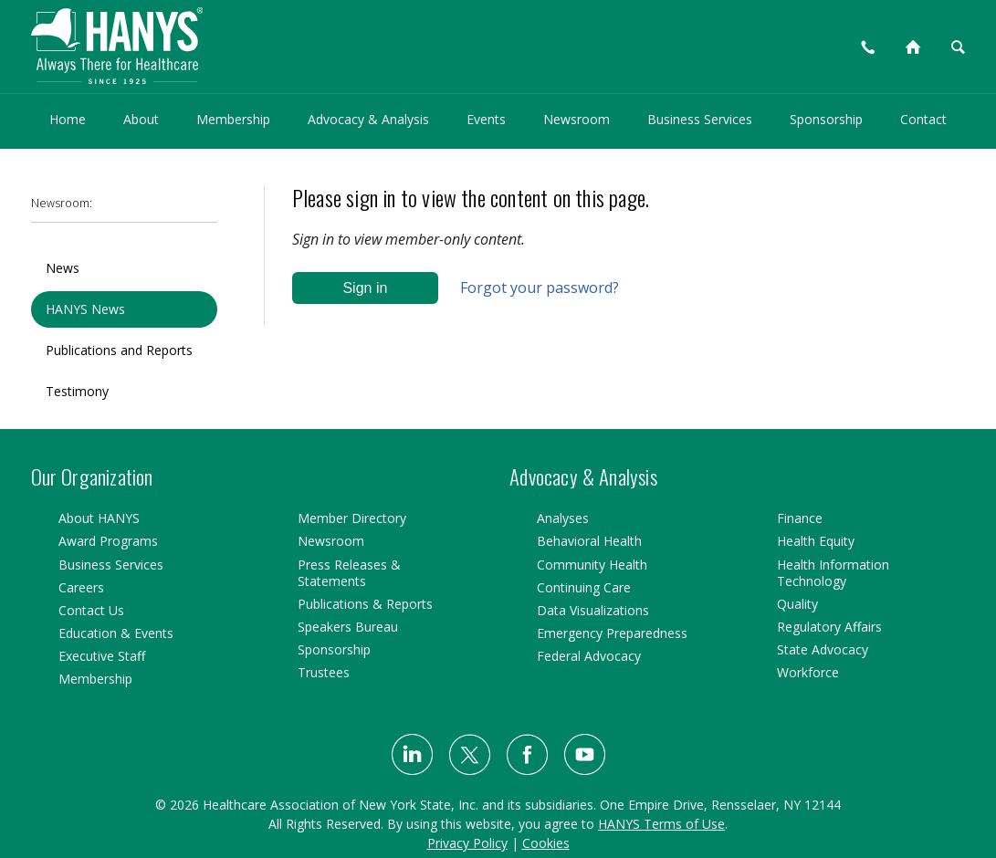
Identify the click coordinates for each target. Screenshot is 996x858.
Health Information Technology (833, 573)
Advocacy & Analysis (368, 119)
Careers (81, 587)
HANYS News (85, 309)
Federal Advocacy (589, 655)
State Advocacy (822, 649)
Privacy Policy (467, 843)
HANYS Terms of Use (661, 823)
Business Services (699, 119)
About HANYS (99, 518)
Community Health (592, 564)
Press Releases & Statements (349, 573)
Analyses (563, 518)
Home (67, 119)
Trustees (324, 672)
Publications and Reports (119, 350)
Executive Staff (101, 655)
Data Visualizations (593, 610)
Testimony (77, 391)
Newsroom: (61, 203)
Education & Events (115, 633)
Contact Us (91, 610)
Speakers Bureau (348, 626)
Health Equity (815, 540)
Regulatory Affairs (829, 626)
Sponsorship (826, 119)
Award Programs (108, 540)
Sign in (364, 288)
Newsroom (576, 119)
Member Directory (352, 518)
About (141, 119)
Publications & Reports (365, 603)
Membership (233, 119)
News (62, 268)
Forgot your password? (539, 287)
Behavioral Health (589, 540)
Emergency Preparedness (612, 633)
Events (486, 119)
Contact (923, 119)
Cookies (546, 843)
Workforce (808, 672)
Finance (800, 518)
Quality (797, 603)
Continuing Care (584, 587)
